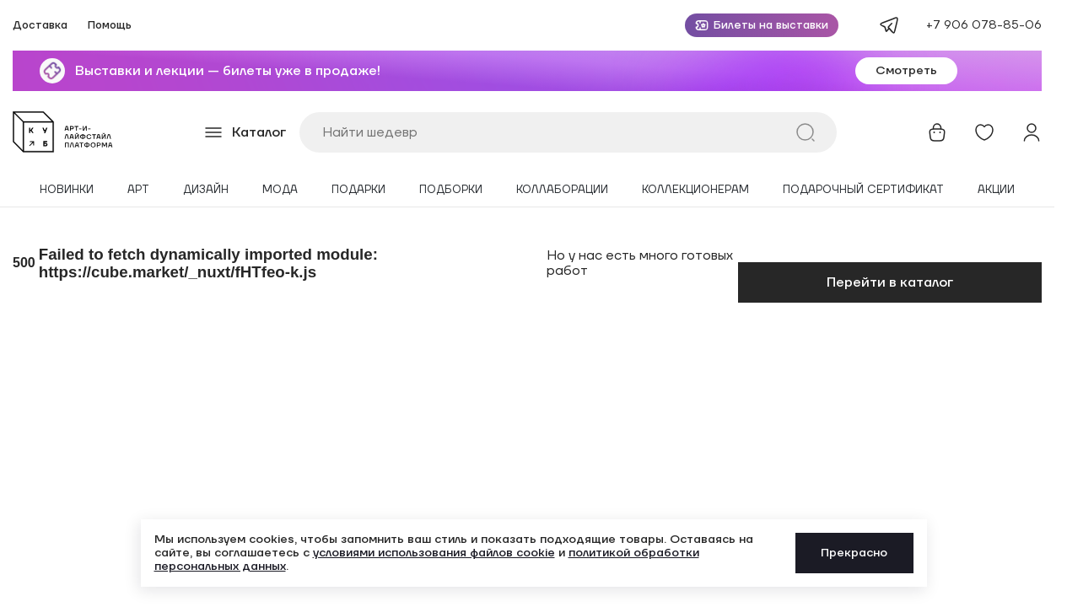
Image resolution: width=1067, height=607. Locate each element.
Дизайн (206, 190)
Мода (280, 190)
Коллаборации (562, 190)
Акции (996, 190)
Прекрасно (854, 553)
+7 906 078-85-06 (984, 25)
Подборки (450, 190)
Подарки (358, 190)
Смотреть (906, 70)
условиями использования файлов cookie (434, 553)
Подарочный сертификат (863, 190)
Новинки (67, 190)
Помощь (110, 25)
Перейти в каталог (890, 282)
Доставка (40, 25)
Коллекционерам (695, 190)
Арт (138, 190)
